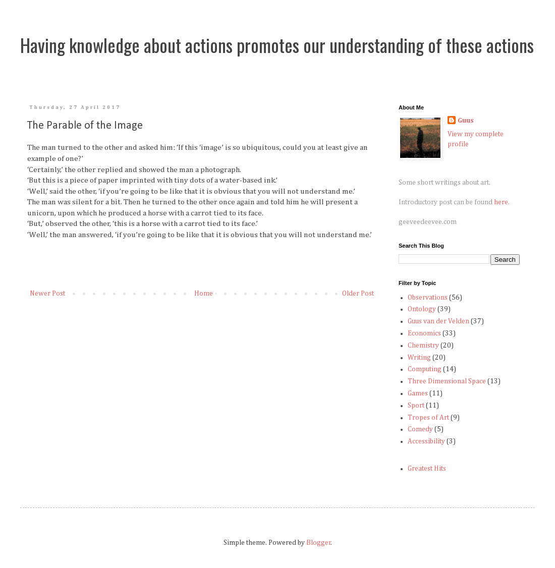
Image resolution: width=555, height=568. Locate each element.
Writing (419, 357)
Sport (416, 405)
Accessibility (426, 441)
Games (418, 393)
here (501, 202)
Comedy (420, 429)
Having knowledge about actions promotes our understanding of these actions (277, 44)
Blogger (318, 542)
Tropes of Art (428, 417)
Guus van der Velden (438, 321)
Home (203, 293)
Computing (424, 369)
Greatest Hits (427, 468)
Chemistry (423, 345)
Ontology (422, 309)
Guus (466, 120)
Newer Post (47, 293)
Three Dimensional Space (447, 381)
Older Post (358, 293)
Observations (428, 297)
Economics (424, 333)
